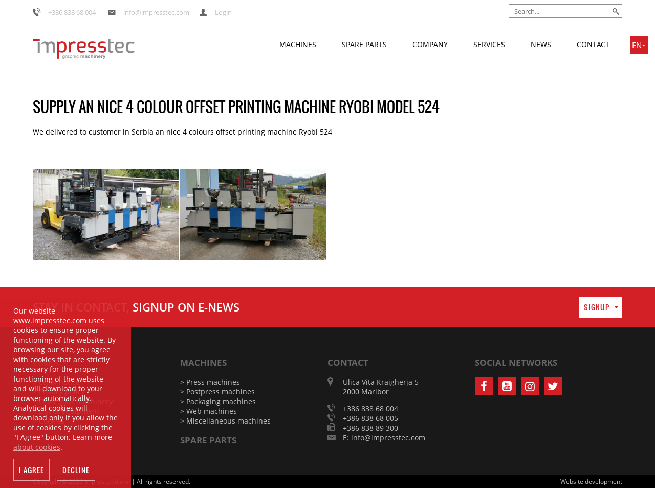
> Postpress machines (217, 391)
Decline (76, 472)
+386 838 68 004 (72, 12)
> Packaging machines (218, 401)
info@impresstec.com (156, 12)
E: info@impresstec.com (384, 437)
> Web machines (208, 411)
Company (430, 44)
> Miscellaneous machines (225, 421)
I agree (31, 472)
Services (489, 44)
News (541, 44)
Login (223, 12)
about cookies (36, 449)
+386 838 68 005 (370, 418)
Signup (596, 307)
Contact (593, 44)
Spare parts (364, 44)
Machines (297, 44)
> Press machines (210, 382)
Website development (591, 481)
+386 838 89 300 (370, 428)
